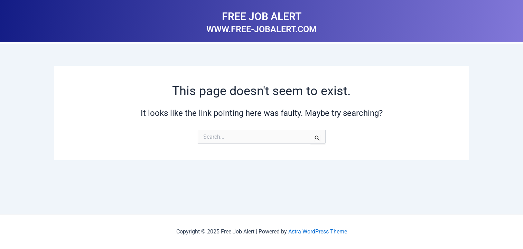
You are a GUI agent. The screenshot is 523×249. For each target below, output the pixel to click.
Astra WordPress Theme (317, 231)
